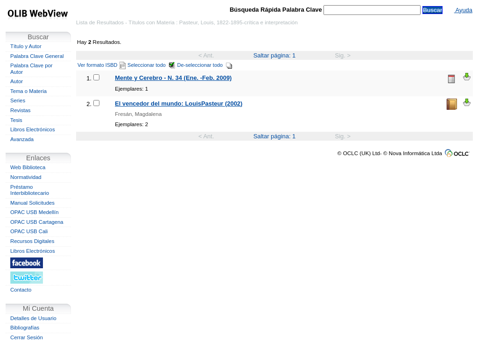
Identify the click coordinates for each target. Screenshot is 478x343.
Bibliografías (24, 327)
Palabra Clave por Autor (31, 69)
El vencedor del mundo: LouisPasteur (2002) (178, 103)
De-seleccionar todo (205, 65)
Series (17, 100)
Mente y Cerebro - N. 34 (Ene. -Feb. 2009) (173, 77)
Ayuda (463, 10)
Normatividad (26, 177)
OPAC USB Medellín (34, 212)
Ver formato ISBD (101, 65)
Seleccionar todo (151, 65)
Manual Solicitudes (32, 203)
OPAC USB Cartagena (36, 222)
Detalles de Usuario (33, 318)
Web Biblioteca (27, 167)
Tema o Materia (28, 91)
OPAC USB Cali (29, 231)
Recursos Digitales (32, 241)
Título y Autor (26, 46)
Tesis (16, 120)
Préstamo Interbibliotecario (29, 190)
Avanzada (22, 139)
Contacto (20, 290)
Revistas (20, 110)
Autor (16, 81)
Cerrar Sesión (26, 337)
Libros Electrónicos (32, 129)
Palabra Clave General (36, 56)
